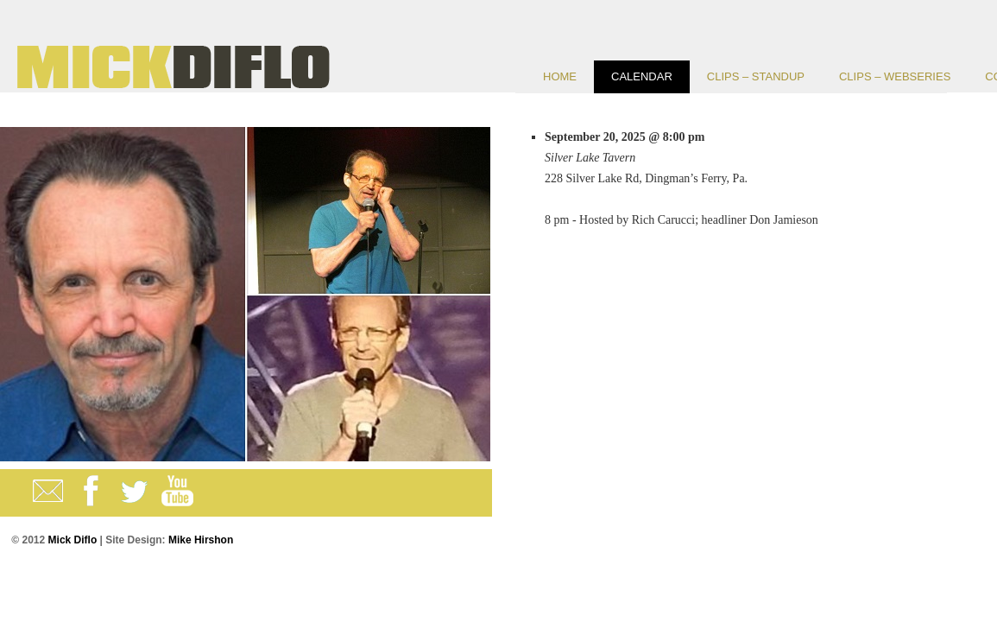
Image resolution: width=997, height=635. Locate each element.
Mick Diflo (72, 540)
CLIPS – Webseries (894, 76)
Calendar (641, 76)
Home (560, 76)
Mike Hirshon (200, 540)
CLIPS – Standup (756, 76)
